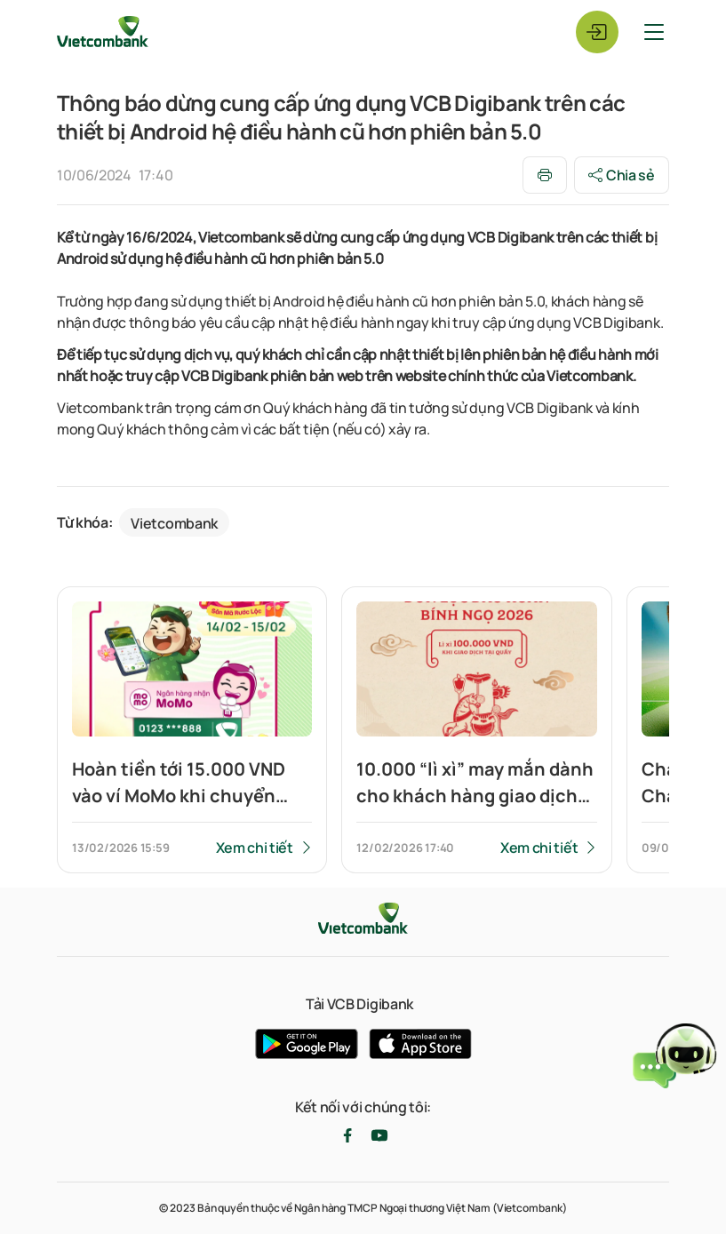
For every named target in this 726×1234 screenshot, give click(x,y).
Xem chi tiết (254, 847)
